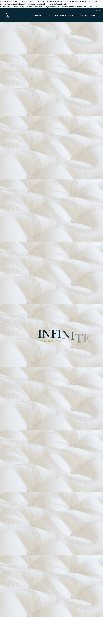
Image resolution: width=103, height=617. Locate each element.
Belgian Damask (59, 15)
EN (98, 11)
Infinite (48, 15)
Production (73, 15)
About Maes (39, 15)
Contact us (94, 15)
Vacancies (84, 15)
